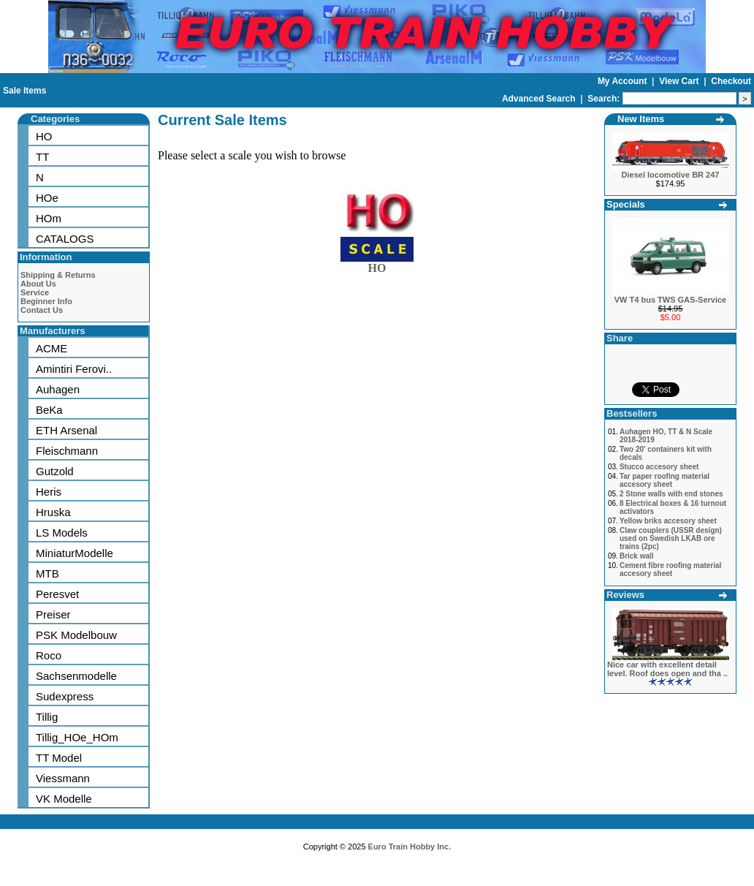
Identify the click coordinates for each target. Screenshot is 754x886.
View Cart (680, 81)
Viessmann (63, 778)
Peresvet (57, 594)
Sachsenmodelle (76, 676)
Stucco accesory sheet (659, 467)
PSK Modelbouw (76, 635)
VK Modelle (64, 798)
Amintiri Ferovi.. (74, 369)
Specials (625, 204)
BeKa (49, 410)
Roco (48, 655)
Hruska (53, 512)
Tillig (47, 717)
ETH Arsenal (66, 430)
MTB (47, 573)
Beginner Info (46, 301)
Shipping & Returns (58, 274)
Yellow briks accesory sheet (668, 521)
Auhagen (58, 389)
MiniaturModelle (74, 553)
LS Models (62, 532)
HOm (48, 218)
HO (44, 136)
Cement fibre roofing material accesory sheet (670, 569)
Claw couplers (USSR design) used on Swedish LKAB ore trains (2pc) (671, 538)
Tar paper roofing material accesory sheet (664, 480)
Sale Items (24, 91)
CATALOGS (65, 238)
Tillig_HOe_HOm (77, 737)
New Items (640, 118)
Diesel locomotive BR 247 (671, 174)
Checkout (731, 81)
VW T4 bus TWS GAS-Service (670, 299)
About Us (38, 283)
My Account (624, 81)
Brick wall (637, 556)
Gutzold (55, 471)
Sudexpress (65, 696)
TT (42, 157)
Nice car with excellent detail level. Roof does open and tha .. (667, 669)
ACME (51, 348)
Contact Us (41, 310)
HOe (47, 198)
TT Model (59, 757)
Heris (48, 491)
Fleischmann (67, 450)
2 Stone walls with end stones (671, 494)
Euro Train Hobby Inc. (410, 846)
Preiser (53, 614)
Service (34, 292)
